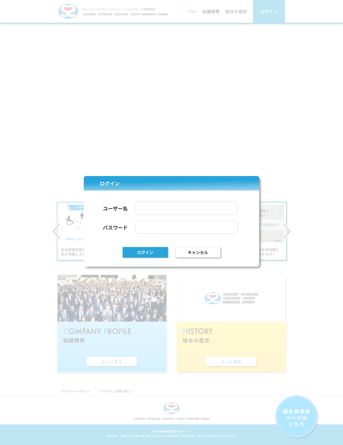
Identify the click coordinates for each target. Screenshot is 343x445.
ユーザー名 (115, 208)
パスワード (115, 227)
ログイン (145, 252)
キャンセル (198, 252)
